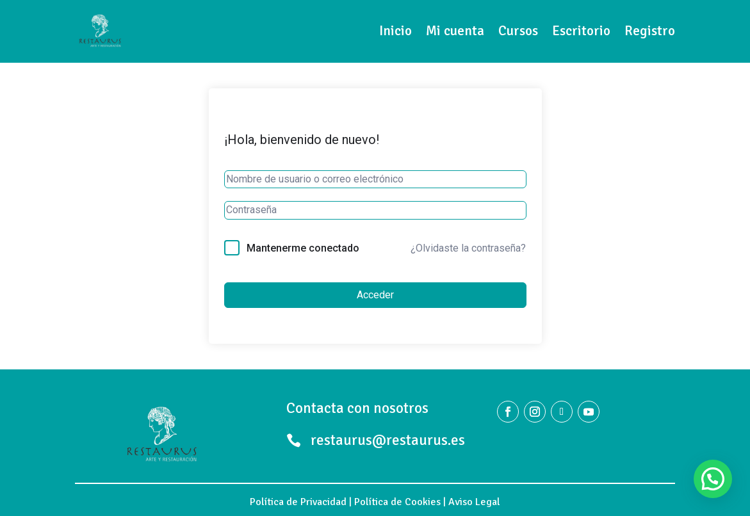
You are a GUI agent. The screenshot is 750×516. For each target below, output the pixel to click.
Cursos (518, 30)
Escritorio (581, 30)
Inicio (395, 30)
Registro (649, 30)
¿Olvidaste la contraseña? (468, 248)
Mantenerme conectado (303, 248)
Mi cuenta (455, 30)
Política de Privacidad (298, 502)
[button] (713, 479)
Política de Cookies (397, 502)
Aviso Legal (474, 502)
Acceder (375, 295)
